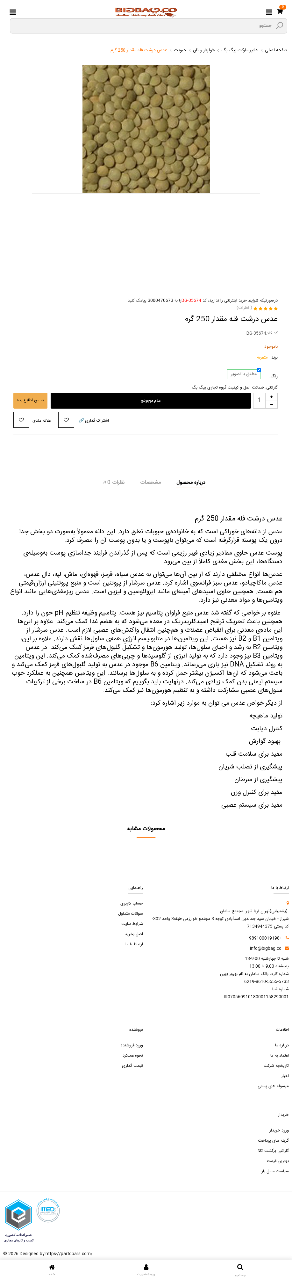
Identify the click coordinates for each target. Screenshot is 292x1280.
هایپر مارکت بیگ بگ (239, 50)
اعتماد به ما (279, 1055)
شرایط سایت (132, 923)
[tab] (190, 484)
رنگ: (273, 376)
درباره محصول (190, 483)
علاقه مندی (41, 420)
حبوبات (180, 50)
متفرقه (262, 357)
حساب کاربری (131, 903)
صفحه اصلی (276, 50)
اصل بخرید (134, 934)
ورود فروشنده (132, 1045)
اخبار (285, 1076)
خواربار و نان (204, 50)
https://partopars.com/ (69, 1253)
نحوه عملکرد (133, 1055)
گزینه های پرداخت (273, 1140)
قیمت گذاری (132, 1065)
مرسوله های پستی (273, 1086)
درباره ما (282, 1045)
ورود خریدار (279, 1130)
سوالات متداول (130, 913)
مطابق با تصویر (244, 374)
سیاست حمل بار (275, 1171)
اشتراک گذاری (93, 420)
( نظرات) (244, 308)
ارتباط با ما (134, 944)
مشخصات (150, 483)
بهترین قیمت (278, 1161)
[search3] (279, 25)
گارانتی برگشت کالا (273, 1150)
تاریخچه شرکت (276, 1065)
